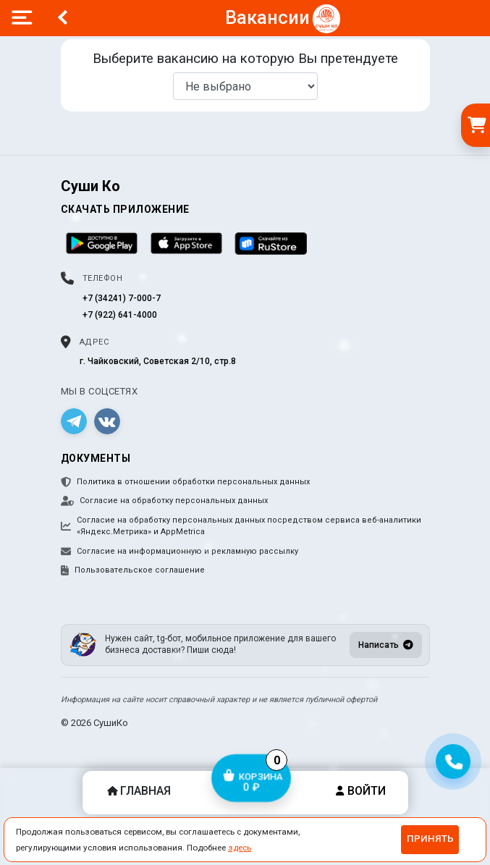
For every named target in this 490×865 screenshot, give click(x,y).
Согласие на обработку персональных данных (164, 501)
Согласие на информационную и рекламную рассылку (179, 552)
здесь (239, 848)
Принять (430, 838)
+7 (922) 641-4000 (120, 315)
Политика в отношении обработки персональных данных (185, 482)
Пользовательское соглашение (133, 570)
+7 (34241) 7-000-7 (122, 298)
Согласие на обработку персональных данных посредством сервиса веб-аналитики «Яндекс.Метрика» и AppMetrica (241, 526)
